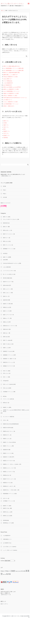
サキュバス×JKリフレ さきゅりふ (10, 219)
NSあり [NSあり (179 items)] (7, 571)
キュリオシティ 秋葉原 (8, 416)
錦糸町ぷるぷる (6, 515)
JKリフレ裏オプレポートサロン (12, 4)
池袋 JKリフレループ (7, 281)
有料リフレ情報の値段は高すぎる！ (11, 66)
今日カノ (5, 420)
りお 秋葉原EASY (6, 535)
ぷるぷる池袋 (6, 267)
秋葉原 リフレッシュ (7, 445)
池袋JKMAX (5, 300)
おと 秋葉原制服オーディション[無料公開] (13, 68)
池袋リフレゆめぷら (7, 344)
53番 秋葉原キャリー (7, 539)
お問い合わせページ (6, 594)
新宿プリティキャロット (8, 234)
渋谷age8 (5, 380)
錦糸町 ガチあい (6, 508)
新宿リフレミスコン (7, 244)
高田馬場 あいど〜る (7, 522)
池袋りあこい (6, 333)
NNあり (4, 193)
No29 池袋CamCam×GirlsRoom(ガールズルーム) (15, 97)
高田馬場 (5, 137)
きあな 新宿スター (7, 78)
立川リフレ (6, 133)
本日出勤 (5, 197)
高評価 (4, 186)
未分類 (5, 122)
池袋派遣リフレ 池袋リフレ (8, 358)
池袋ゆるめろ (6, 329)
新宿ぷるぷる (6, 241)
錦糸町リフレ (6, 135)
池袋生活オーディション (8, 362)
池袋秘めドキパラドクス (8, 365)
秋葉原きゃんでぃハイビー (8, 467)
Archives (2, 560)
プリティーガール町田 (7, 399)
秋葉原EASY (5, 449)
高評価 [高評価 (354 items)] (8, 574)
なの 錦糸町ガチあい (7, 542)
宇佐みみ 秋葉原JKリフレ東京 (10, 76)
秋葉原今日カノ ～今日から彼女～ (10, 489)
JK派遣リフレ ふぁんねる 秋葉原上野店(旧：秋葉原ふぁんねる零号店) (16, 410)
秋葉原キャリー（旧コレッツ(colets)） (11, 464)
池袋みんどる (6, 321)
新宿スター (5, 226)
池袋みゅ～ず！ (6, 318)
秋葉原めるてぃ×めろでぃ (8, 486)
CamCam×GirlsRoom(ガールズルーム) (11, 263)
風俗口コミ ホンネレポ (5, 202)
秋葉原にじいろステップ (8, 471)
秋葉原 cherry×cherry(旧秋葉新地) (10, 423)
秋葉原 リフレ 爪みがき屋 (8, 442)
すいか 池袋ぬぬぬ (7, 80)
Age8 (4, 259)
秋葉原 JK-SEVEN (7, 427)
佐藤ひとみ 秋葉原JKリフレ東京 (11, 93)
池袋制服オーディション (8, 355)
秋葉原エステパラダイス (8, 460)
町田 (4, 129)
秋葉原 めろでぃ (6, 434)
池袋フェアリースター (7, 314)
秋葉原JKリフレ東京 (7, 456)
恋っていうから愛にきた (8, 274)
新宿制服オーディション (8, 248)
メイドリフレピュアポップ (8, 270)
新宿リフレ (6, 120)
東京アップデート (4, 603)
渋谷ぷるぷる (6, 388)
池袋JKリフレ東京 (7, 303)
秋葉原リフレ (6, 131)
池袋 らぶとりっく (7, 289)
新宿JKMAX (5, 223)
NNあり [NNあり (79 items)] (3, 571)
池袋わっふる (6, 347)
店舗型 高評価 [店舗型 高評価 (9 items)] (17, 571)
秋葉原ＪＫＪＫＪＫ (7, 453)
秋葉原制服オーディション (8, 493)
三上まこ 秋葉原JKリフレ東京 (10, 101)
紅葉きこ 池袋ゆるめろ (8, 106)
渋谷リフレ (6, 127)
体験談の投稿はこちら (6, 175)
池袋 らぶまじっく (7, 292)
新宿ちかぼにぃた (6, 230)
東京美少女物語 (6, 278)
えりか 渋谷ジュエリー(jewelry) (9, 546)
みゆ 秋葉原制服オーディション (11, 103)
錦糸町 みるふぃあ (7, 511)
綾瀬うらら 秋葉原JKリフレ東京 (11, 89)
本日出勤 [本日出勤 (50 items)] (23, 571)
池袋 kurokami (6, 285)
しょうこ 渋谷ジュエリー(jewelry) (10, 550)
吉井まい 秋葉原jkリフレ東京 (10, 95)
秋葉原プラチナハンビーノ (8, 478)
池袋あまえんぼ (6, 307)
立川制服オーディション (8, 500)
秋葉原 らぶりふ (6, 438)
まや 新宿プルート (7, 99)
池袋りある (5, 336)
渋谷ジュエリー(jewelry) (8, 384)
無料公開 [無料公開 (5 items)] (4, 574)
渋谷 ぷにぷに (6, 373)
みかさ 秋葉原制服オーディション (11, 91)
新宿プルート (6, 237)
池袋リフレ (6, 125)
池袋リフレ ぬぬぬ (7, 340)
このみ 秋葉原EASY (8, 83)
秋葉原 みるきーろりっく (8, 431)
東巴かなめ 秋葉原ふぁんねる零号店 (12, 87)
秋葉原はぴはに (6, 475)
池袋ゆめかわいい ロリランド (9, 325)
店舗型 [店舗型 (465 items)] (12, 571)
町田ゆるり (5, 402)
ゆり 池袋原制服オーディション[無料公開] (13, 70)
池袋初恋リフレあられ (7, 351)
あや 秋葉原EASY (7, 85)
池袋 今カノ (5, 296)
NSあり (4, 189)
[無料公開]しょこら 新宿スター (10, 74)
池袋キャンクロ (6, 310)
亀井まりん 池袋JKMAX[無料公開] (11, 72)
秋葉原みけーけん (6, 482)
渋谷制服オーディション (8, 391)
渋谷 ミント (5, 376)
